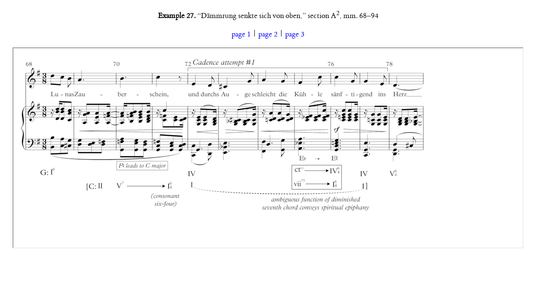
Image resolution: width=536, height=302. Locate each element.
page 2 (268, 34)
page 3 (294, 34)
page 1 (241, 34)
